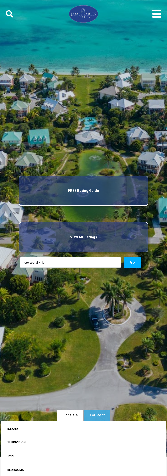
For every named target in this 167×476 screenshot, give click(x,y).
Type (11, 456)
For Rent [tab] (97, 415)
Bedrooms (15, 470)
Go (132, 262)
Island (12, 429)
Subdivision (16, 442)
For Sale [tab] (70, 415)
